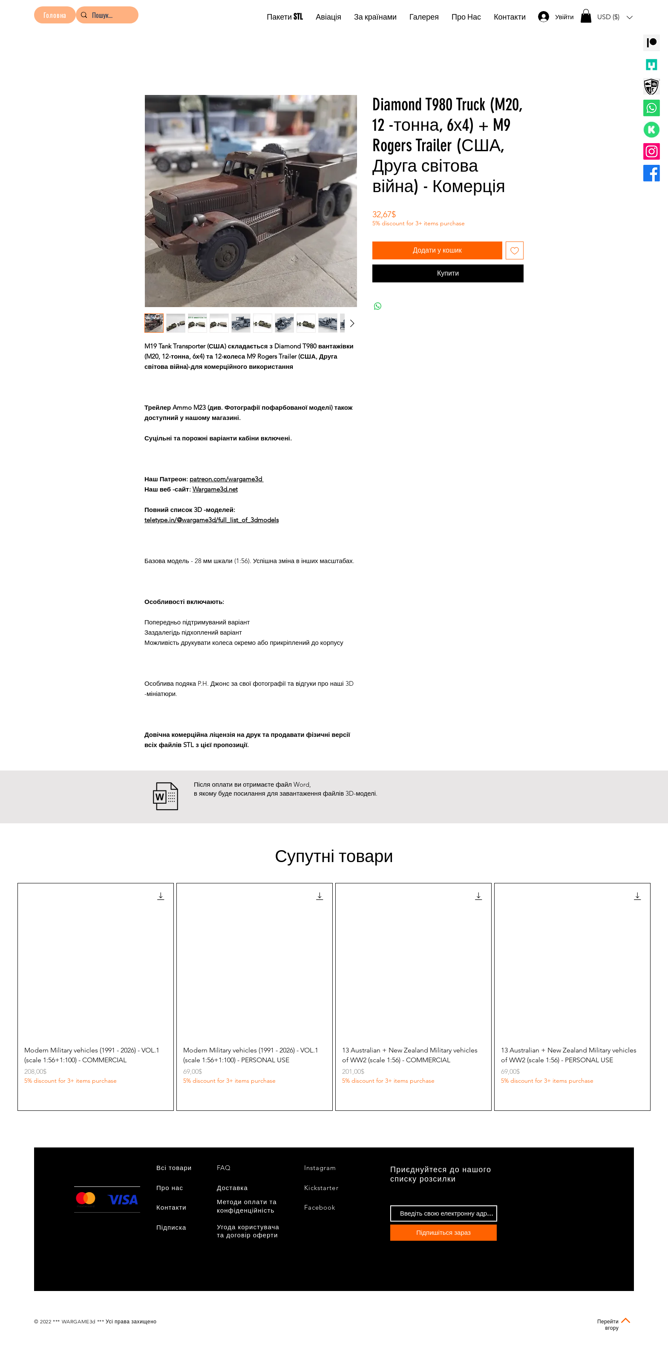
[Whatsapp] (651, 108)
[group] (334, 997)
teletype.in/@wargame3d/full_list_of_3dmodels (211, 520)
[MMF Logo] (651, 64)
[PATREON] (651, 43)
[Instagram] (651, 151)
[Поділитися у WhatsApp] (378, 306)
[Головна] (55, 14)
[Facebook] (651, 173)
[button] (586, 16)
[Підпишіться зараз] (443, 1233)
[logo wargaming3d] (651, 86)
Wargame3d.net (215, 489)
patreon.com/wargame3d (227, 479)
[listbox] (615, 17)
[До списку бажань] (515, 250)
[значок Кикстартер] (651, 129)
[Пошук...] (106, 14)
